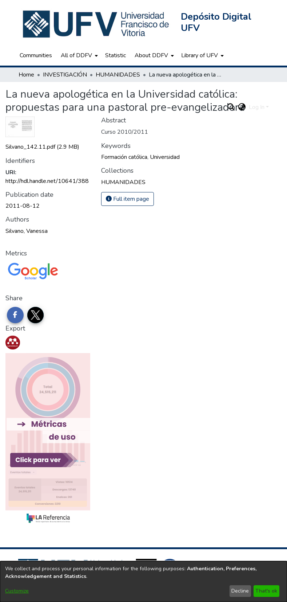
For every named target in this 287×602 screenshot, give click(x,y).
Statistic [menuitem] (115, 55)
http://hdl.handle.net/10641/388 (47, 181)
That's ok (266, 590)
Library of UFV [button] (199, 55)
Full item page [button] (127, 199)
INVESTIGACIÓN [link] (65, 75)
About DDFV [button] (151, 55)
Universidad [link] (165, 157)
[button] (96, 24)
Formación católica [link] (124, 157)
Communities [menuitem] (36, 55)
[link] (42, 147)
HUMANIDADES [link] (118, 75)
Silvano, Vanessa (26, 231)
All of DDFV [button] (76, 55)
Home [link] (26, 75)
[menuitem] (78, 55)
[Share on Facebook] (15, 315)
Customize (17, 590)
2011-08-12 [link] (22, 206)
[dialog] (143, 581)
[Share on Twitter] (35, 315)
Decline (240, 590)
